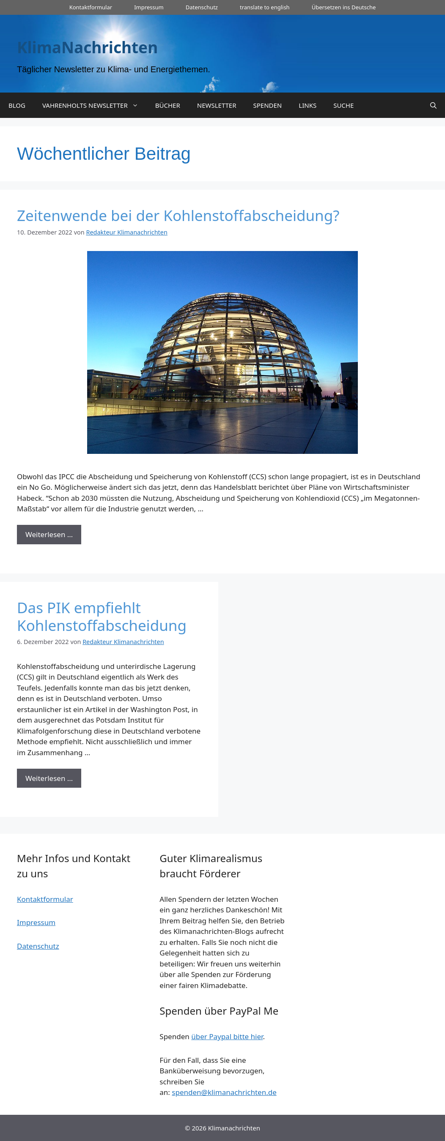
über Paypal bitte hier (227, 1036)
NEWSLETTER (216, 105)
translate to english (265, 7)
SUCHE (343, 105)
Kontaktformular (90, 7)
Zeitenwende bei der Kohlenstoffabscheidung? (178, 215)
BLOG (16, 105)
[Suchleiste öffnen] (433, 105)
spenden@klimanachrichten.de (224, 1092)
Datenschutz (202, 7)
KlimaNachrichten (87, 47)
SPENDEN (267, 105)
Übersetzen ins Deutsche (344, 7)
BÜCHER (167, 105)
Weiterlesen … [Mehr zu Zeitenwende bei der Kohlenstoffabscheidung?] (49, 534)
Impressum (149, 7)
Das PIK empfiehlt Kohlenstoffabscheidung (102, 616)
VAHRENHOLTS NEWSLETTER (94, 105)
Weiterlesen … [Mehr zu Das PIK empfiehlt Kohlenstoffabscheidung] (49, 778)
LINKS (307, 105)
